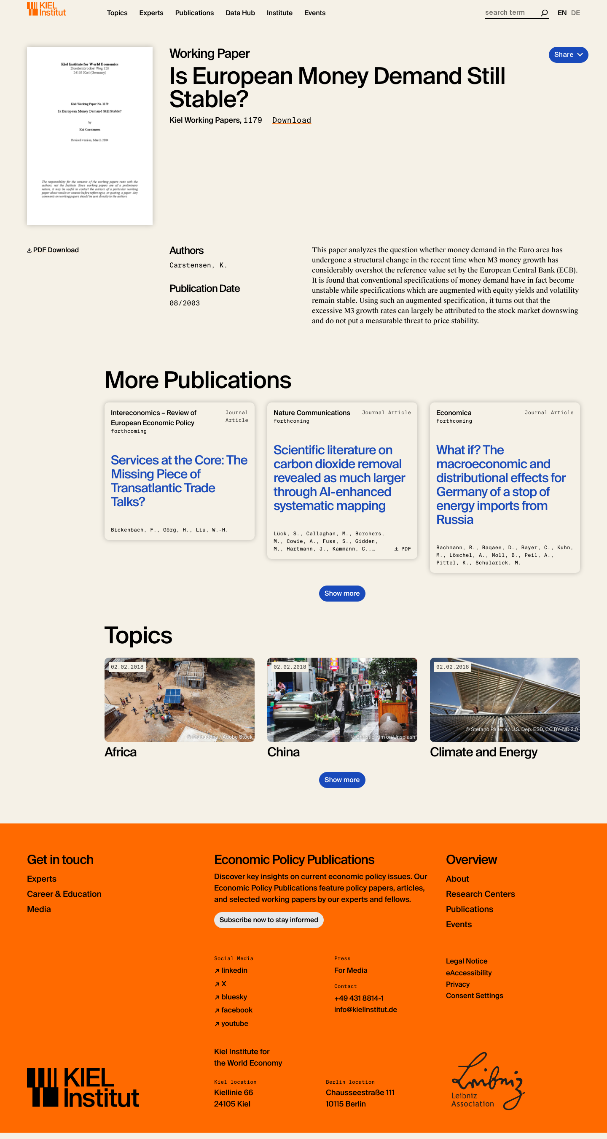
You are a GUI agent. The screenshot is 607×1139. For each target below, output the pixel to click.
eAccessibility (470, 979)
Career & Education (72, 900)
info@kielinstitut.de (367, 1016)
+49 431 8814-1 (360, 1005)
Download (292, 127)
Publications (475, 916)
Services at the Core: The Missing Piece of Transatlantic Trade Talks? (179, 488)
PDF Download (53, 257)
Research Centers (488, 900)
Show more (342, 600)
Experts (45, 885)
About (460, 885)
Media (41, 916)
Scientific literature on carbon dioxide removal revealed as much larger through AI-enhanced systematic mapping (339, 485)
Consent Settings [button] (476, 1002)
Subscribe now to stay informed (269, 927)
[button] (117, 21)
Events (462, 931)
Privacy (458, 991)
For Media (352, 977)
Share (564, 61)
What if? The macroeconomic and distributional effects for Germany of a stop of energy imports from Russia (501, 492)
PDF (402, 556)
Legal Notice (468, 968)
